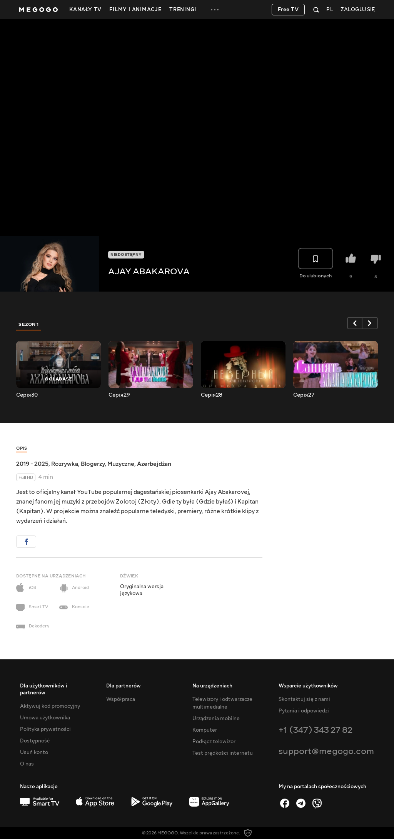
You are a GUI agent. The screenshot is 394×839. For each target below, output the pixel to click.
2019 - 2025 (32, 464)
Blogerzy (93, 464)
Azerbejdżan (154, 464)
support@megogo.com (326, 751)
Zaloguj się (358, 10)
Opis (21, 448)
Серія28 (211, 395)
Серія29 (119, 395)
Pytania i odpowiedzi (304, 710)
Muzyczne (120, 464)
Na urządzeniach (212, 685)
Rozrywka (64, 464)
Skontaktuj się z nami (304, 699)
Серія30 (27, 395)
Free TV (288, 9)
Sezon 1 (28, 324)
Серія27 (303, 395)
